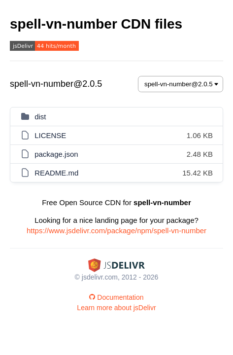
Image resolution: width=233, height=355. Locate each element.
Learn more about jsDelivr (116, 308)
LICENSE (50, 135)
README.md (56, 173)
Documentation (116, 297)
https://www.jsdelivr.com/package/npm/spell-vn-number (116, 230)
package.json (56, 154)
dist (40, 116)
